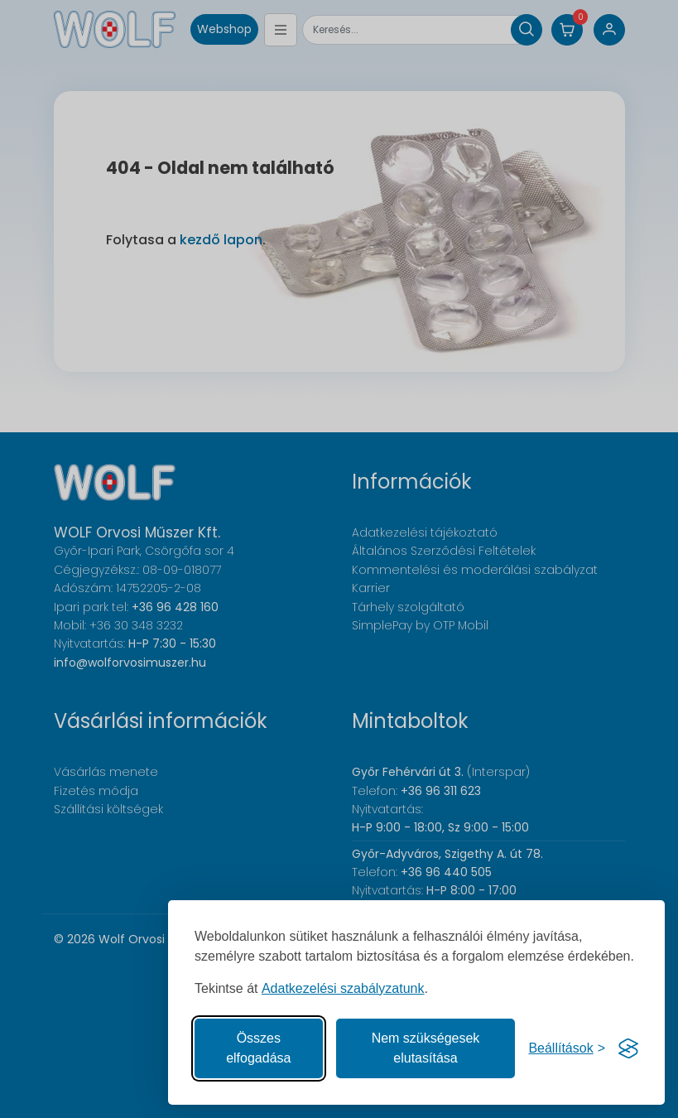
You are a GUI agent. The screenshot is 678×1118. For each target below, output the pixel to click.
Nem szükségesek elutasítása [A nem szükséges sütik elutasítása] (426, 1048)
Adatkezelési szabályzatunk (343, 988)
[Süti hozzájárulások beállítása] (566, 1048)
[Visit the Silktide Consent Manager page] (628, 1048)
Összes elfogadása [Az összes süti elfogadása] (258, 1048)
